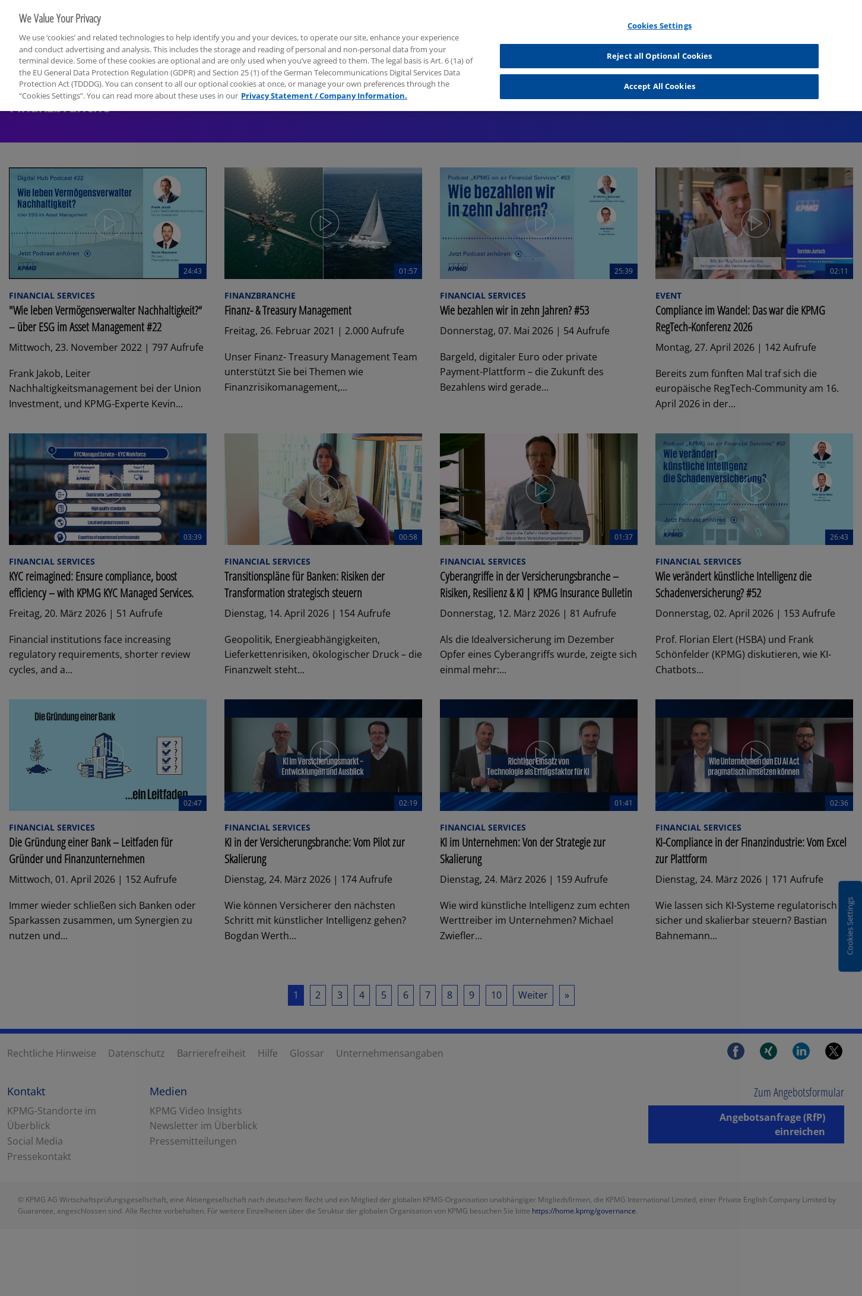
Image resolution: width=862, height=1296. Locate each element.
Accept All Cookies (659, 79)
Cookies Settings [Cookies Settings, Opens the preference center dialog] (660, 18)
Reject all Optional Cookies (659, 48)
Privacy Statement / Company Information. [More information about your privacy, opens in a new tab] (324, 88)
